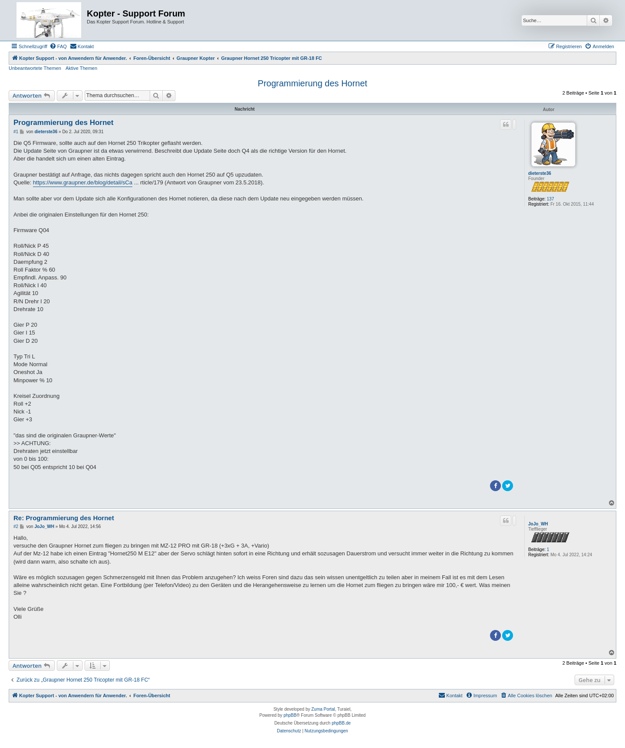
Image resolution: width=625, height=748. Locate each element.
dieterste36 (539, 173)
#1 (15, 131)
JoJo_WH (538, 524)
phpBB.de (341, 723)
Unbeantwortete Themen (35, 68)
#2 (15, 526)
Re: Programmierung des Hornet (63, 518)
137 (550, 199)
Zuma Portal (323, 709)
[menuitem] (58, 46)
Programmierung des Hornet (312, 83)
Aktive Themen (81, 68)
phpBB (289, 715)
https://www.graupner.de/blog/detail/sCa (82, 182)
